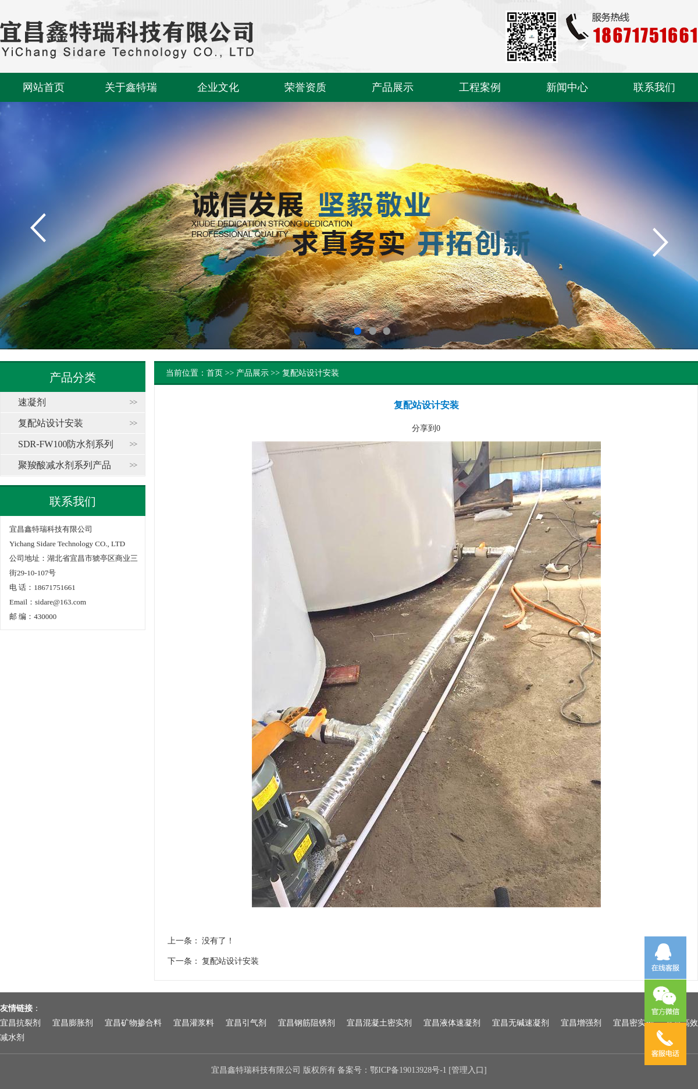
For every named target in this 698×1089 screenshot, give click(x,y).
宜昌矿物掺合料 (133, 1023)
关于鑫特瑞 (131, 87)
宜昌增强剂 (581, 1023)
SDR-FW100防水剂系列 (65, 444)
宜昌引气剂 (246, 1023)
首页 (214, 373)
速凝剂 (32, 402)
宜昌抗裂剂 (20, 1023)
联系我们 (654, 87)
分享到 (424, 428)
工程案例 (480, 87)
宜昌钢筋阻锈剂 (306, 1023)
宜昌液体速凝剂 (451, 1023)
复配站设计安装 (50, 423)
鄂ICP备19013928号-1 (408, 1070)
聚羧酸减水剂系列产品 (64, 465)
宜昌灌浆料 (193, 1023)
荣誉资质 (305, 87)
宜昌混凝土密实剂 (379, 1023)
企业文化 (218, 87)
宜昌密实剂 (633, 1023)
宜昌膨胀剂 (72, 1023)
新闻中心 (567, 87)
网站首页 (44, 87)
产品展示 (393, 87)
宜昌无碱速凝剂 (520, 1023)
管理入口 (467, 1070)
